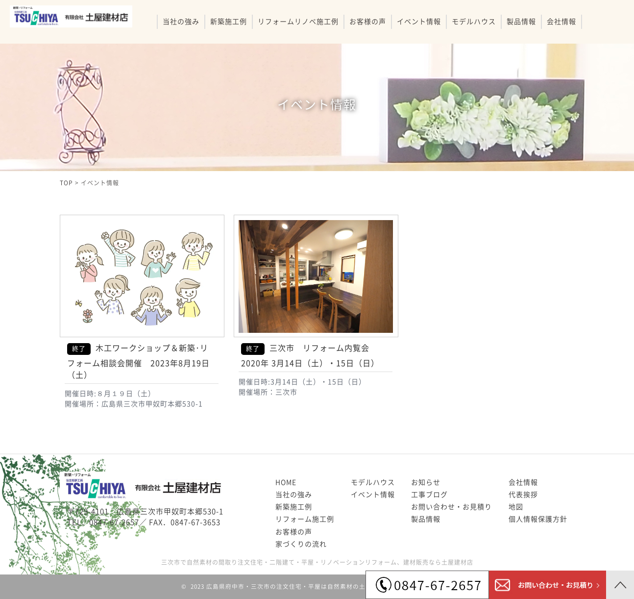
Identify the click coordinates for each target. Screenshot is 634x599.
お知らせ (425, 482)
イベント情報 (419, 21)
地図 (516, 506)
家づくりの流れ (301, 544)
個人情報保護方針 (538, 519)
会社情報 (561, 21)
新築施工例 (228, 21)
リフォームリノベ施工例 (298, 21)
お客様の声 (367, 21)
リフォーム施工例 (304, 519)
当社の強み (181, 21)
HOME (285, 482)
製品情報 (521, 21)
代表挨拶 (523, 494)
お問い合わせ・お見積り (451, 506)
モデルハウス (474, 21)
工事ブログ (429, 494)
